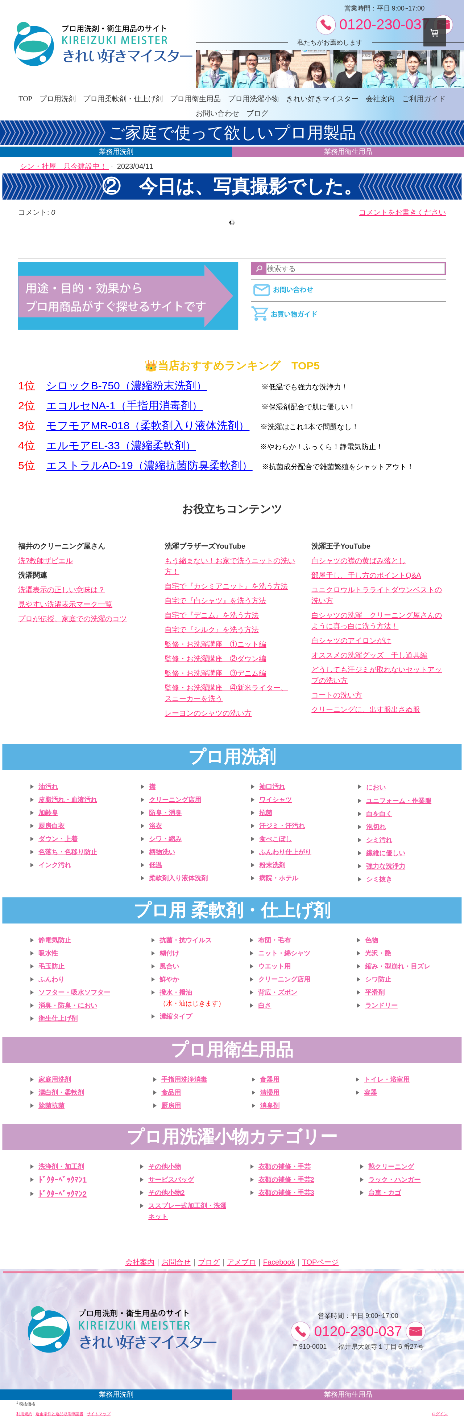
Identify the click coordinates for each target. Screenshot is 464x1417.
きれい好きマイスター (322, 99)
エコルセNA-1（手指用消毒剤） (124, 405)
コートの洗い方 (336, 695)
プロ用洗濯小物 (253, 99)
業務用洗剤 (116, 151)
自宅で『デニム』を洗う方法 (212, 615)
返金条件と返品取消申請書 (59, 1414)
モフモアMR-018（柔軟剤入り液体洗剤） (148, 425)
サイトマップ (99, 1414)
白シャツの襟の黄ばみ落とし (358, 561)
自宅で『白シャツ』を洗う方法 (215, 601)
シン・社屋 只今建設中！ (64, 166)
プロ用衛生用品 (195, 99)
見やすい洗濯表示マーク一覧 (65, 604)
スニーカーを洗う (194, 699)
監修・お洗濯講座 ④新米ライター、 (226, 688)
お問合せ (176, 1262)
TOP (25, 99)
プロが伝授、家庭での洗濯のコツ (72, 619)
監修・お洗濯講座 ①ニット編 (215, 644)
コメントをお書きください (402, 212)
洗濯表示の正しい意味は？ (61, 590)
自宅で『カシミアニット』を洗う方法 (226, 586)
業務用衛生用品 (348, 151)
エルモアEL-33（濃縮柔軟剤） (121, 445)
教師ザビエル (51, 561)
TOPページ (320, 1262)
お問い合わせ (217, 113)
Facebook (279, 1262)
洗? (23, 561)
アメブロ (241, 1262)
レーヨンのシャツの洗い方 (208, 713)
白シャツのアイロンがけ (351, 640)
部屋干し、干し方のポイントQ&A (366, 575)
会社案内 (380, 99)
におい (376, 787)
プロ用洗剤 (58, 99)
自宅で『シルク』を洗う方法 (212, 630)
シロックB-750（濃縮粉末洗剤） (126, 386)
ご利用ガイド (424, 99)
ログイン (440, 1414)
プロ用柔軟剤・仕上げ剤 (123, 99)
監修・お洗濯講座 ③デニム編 (215, 673)
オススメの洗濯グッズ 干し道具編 (369, 655)
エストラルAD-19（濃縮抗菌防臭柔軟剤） (149, 465)
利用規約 (24, 1414)
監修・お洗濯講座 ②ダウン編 (215, 659)
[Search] (348, 268)
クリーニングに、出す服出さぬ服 (365, 709)
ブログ (257, 113)
